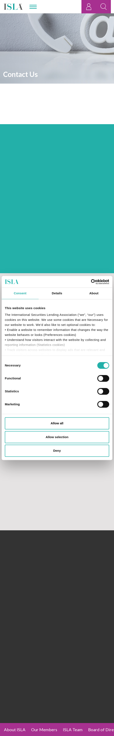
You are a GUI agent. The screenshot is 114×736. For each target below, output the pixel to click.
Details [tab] (57, 293)
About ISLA (14, 729)
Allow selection (57, 437)
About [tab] (94, 293)
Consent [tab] (20, 293)
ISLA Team (72, 729)
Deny (57, 450)
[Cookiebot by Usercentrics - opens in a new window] (91, 281)
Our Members (44, 729)
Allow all (57, 423)
